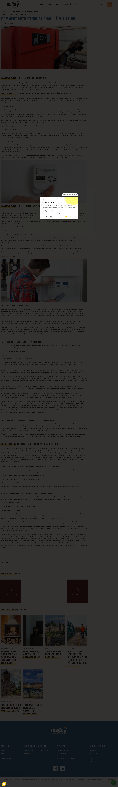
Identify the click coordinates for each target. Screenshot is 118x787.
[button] (4, 784)
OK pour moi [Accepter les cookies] (69, 217)
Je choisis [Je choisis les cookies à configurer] (49, 217)
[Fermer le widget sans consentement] (70, 194)
